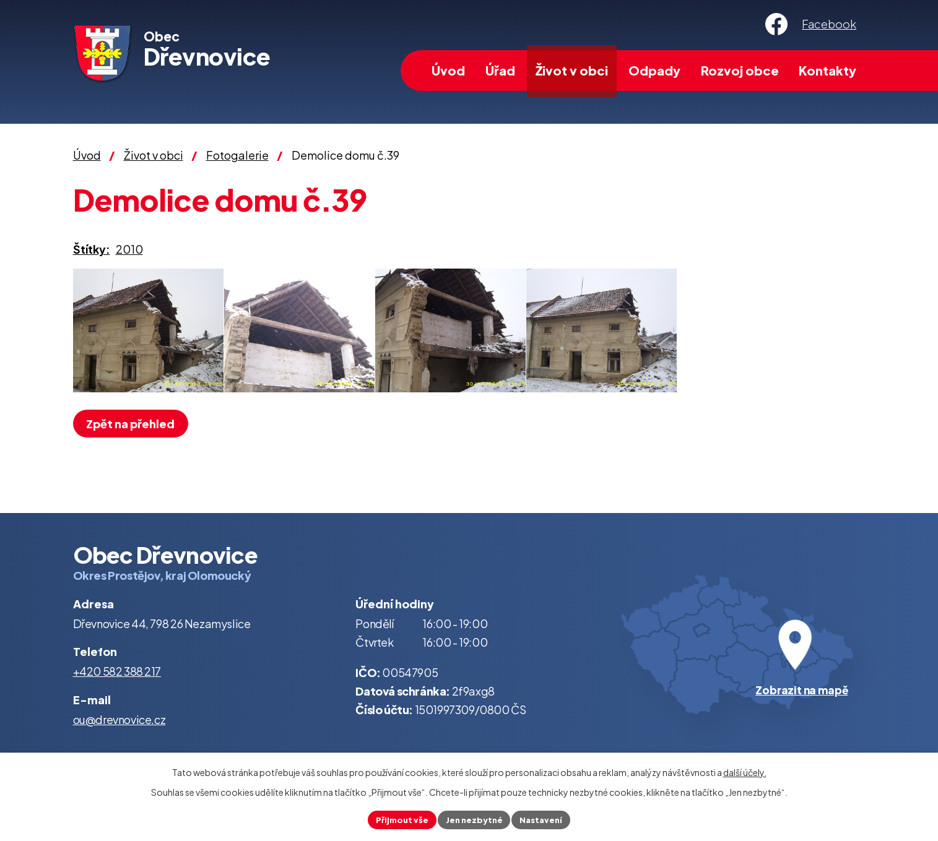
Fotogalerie (237, 155)
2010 (129, 249)
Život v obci (572, 70)
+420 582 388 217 (117, 671)
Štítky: (91, 249)
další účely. (744, 770)
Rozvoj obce (740, 70)
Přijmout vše (397, 818)
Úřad (500, 70)
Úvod (448, 70)
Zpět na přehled (134, 423)
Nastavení (545, 818)
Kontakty (827, 70)
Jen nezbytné (474, 818)
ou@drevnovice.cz (119, 719)
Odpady (654, 70)
